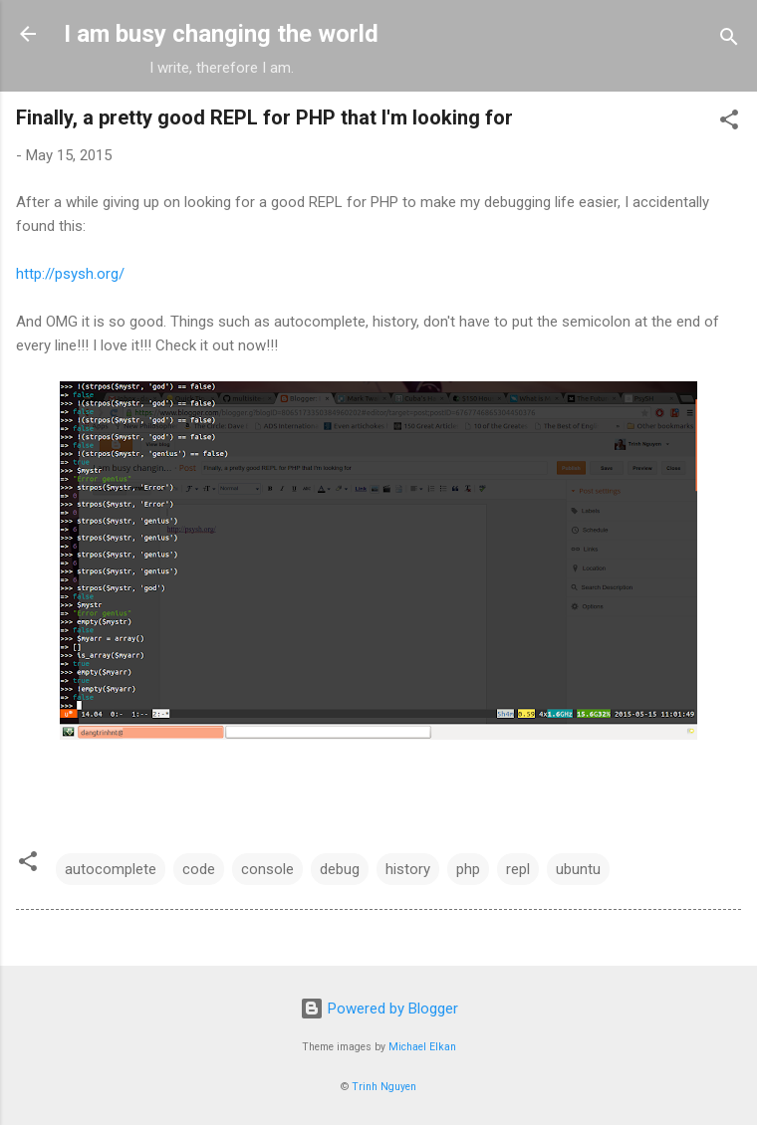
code (198, 869)
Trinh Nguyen (384, 1086)
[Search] (729, 40)
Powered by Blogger (379, 1008)
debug (340, 869)
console (267, 869)
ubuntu (578, 869)
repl (518, 869)
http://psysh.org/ (70, 274)
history (407, 869)
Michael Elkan (422, 1046)
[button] (729, 123)
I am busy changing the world (221, 34)
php (468, 869)
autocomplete (110, 869)
